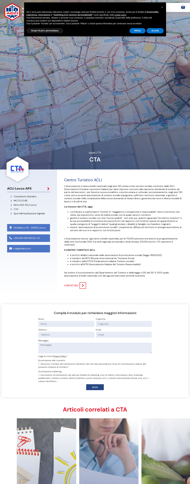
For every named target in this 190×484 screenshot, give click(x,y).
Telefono (42, 379)
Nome (41, 369)
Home (92, 152)
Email (98, 379)
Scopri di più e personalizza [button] (44, 30)
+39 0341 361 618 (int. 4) (26, 238)
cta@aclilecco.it (22, 248)
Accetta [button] (155, 30)
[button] (162, 7)
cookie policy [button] (120, 15)
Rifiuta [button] (137, 30)
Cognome (100, 369)
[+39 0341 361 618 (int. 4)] (10, 238)
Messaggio (43, 390)
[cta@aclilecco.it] (10, 248)
